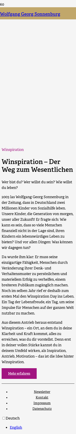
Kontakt (42, 397)
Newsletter (42, 392)
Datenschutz (42, 409)
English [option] (16, 427)
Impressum (42, 403)
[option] (42, 427)
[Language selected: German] (38, 422)
